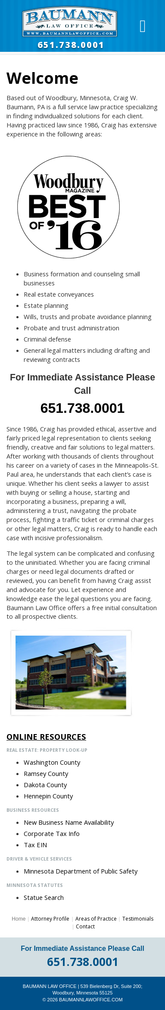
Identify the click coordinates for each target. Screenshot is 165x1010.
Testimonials (137, 918)
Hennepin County (48, 796)
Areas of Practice (96, 918)
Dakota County (45, 784)
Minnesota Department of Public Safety (80, 871)
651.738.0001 (71, 45)
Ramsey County (46, 773)
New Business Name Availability (69, 822)
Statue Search (44, 897)
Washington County (52, 762)
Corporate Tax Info (52, 833)
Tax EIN (35, 844)
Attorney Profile (50, 918)
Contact (85, 926)
